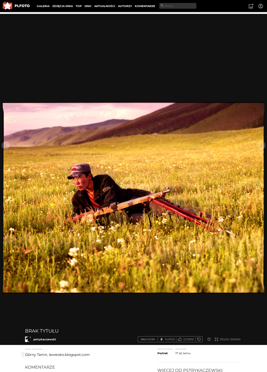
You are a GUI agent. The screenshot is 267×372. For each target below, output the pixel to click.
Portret (162, 353)
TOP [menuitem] (79, 6)
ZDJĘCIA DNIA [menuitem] (62, 6)
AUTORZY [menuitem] (125, 6)
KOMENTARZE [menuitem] (145, 6)
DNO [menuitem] (88, 6)
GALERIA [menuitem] (43, 6)
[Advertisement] (133, 40)
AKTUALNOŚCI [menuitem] (104, 6)
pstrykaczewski (44, 339)
